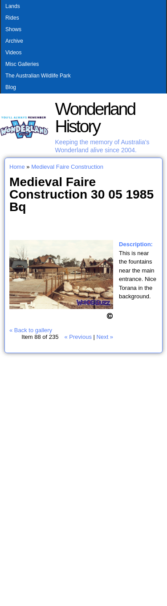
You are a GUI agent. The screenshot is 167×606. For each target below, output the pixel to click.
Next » (105, 337)
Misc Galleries (22, 64)
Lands (12, 6)
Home (17, 166)
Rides (12, 18)
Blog (10, 87)
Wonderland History (95, 117)
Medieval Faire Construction (67, 166)
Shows (13, 29)
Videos (13, 52)
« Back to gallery (30, 330)
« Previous (77, 337)
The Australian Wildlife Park (38, 76)
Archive (14, 41)
